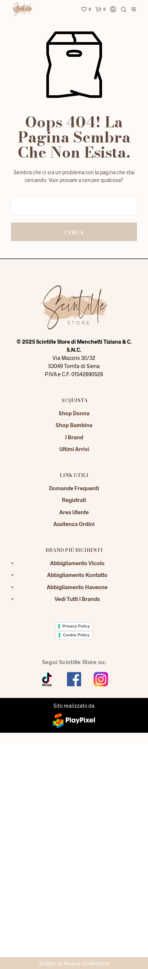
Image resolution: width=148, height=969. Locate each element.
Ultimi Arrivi (74, 449)
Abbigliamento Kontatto (77, 574)
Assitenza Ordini (74, 523)
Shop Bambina (74, 425)
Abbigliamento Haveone (77, 587)
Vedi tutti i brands (77, 598)
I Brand (74, 437)
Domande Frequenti (74, 488)
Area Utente (74, 512)
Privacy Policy (76, 626)
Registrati (74, 499)
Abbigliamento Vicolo (77, 563)
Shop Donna (74, 413)
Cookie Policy (76, 635)
